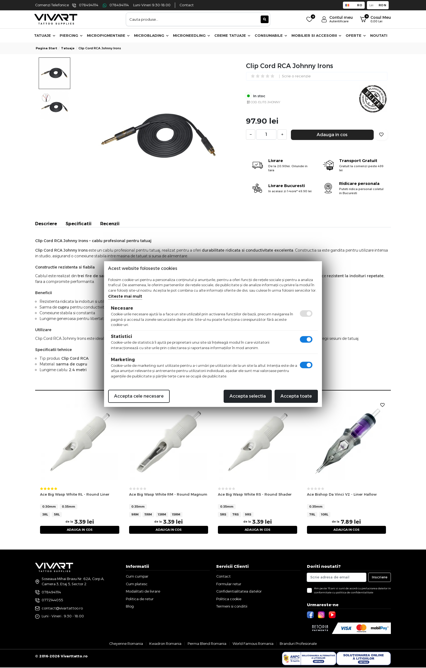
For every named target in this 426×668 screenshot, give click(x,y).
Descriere (46, 223)
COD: (254, 102)
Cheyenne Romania (126, 644)
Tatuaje (44, 35)
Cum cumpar (137, 577)
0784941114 (88, 5)
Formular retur (228, 584)
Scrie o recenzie (296, 76)
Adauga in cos (332, 134)
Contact (186, 5)
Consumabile (271, 35)
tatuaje (68, 48)
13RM (162, 514)
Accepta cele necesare (139, 396)
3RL (45, 514)
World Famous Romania (253, 644)
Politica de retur (140, 599)
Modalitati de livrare (143, 592)
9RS (248, 514)
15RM (176, 514)
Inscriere (379, 578)
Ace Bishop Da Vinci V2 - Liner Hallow (342, 494)
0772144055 (52, 600)
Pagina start (46, 48)
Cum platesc (137, 584)
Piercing (71, 35)
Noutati (378, 35)
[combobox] (198, 19)
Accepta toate (296, 396)
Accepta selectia (248, 396)
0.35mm (68, 506)
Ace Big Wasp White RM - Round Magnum (168, 494)
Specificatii (79, 223)
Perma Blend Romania (207, 644)
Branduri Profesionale (298, 644)
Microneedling (191, 35)
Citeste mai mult (125, 296)
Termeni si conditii (231, 607)
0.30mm (49, 506)
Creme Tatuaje (232, 35)
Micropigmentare (108, 35)
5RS (223, 514)
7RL (312, 514)
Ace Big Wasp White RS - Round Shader (255, 494)
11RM (148, 514)
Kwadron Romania (165, 644)
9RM (135, 514)
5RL (57, 514)
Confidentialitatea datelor (239, 592)
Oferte (356, 35)
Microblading (151, 35)
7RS (235, 514)
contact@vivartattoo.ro (62, 608)
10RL (324, 514)
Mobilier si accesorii (316, 35)
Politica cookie (228, 599)
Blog (130, 607)
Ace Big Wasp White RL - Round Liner (74, 494)
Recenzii (110, 223)
